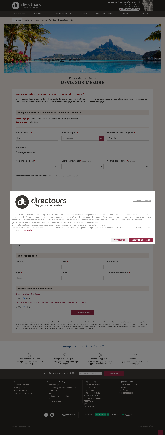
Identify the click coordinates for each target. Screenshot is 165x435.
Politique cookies (27, 230)
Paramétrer (116, 240)
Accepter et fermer (139, 240)
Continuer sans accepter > (142, 200)
